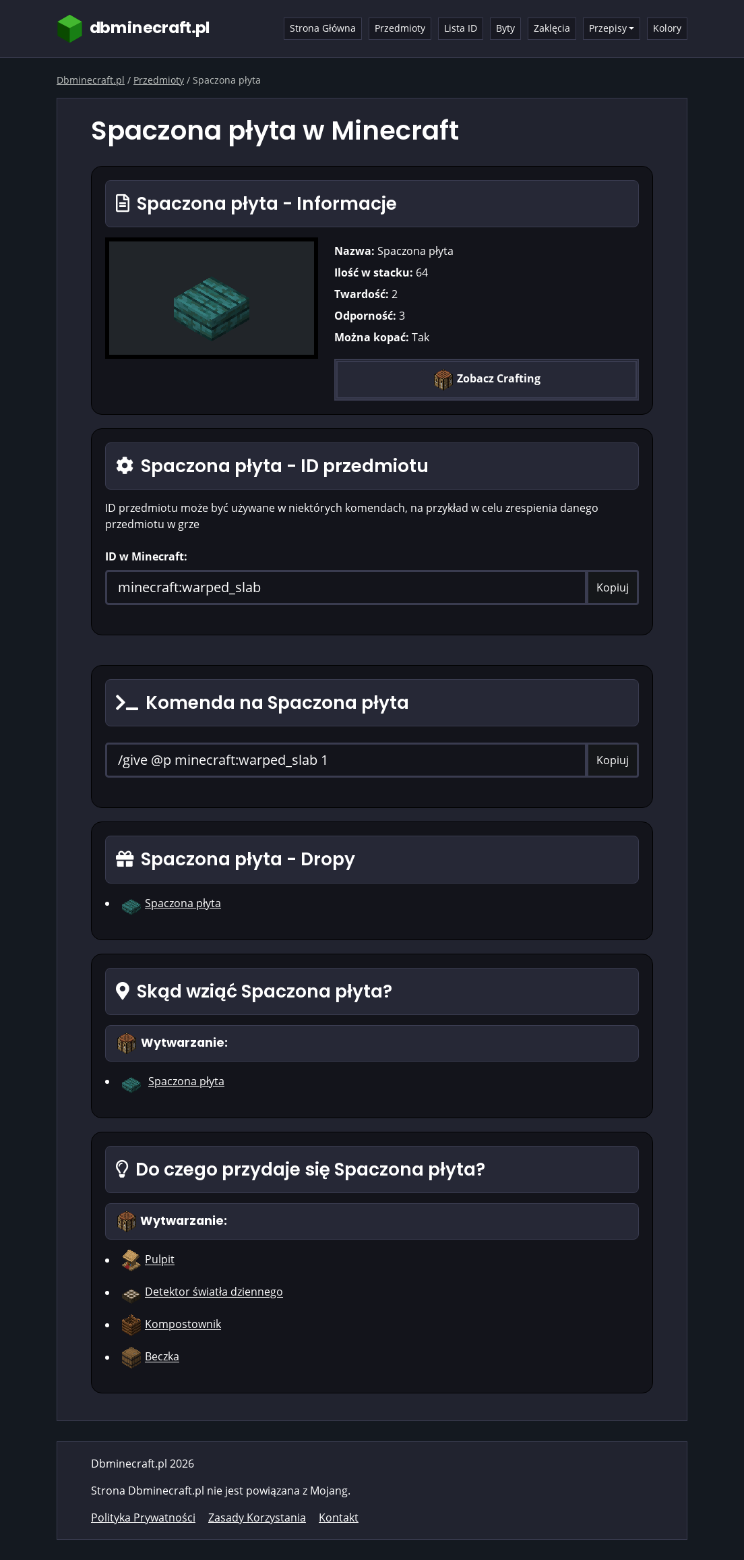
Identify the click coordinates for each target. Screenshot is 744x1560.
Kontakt (339, 1517)
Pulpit (160, 1259)
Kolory (667, 28)
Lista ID (460, 28)
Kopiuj (612, 587)
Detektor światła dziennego (214, 1292)
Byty (505, 28)
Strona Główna (323, 28)
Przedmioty (400, 28)
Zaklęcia (552, 28)
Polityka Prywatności (143, 1517)
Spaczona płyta (183, 903)
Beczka (162, 1357)
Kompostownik (183, 1324)
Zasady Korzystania (257, 1517)
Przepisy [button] (608, 28)
